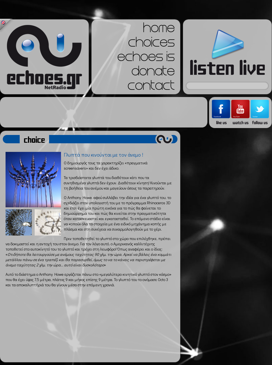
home (159, 29)
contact (151, 87)
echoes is (146, 58)
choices (151, 44)
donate (153, 73)
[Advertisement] (104, 112)
